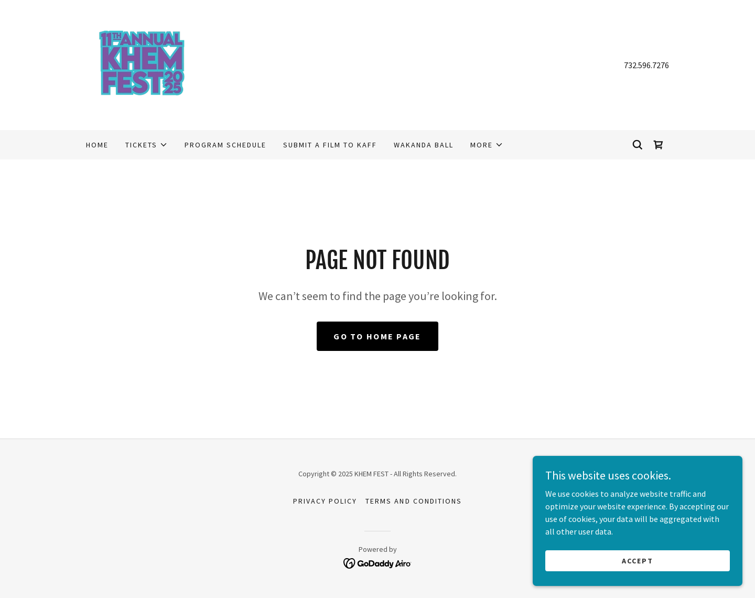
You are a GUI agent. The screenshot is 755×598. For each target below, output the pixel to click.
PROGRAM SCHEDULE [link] (225, 145)
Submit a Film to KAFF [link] (330, 145)
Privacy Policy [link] (325, 501)
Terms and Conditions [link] (413, 501)
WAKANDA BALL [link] (424, 145)
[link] (142, 64)
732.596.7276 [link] (646, 65)
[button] (146, 144)
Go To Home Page (377, 336)
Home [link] (97, 145)
